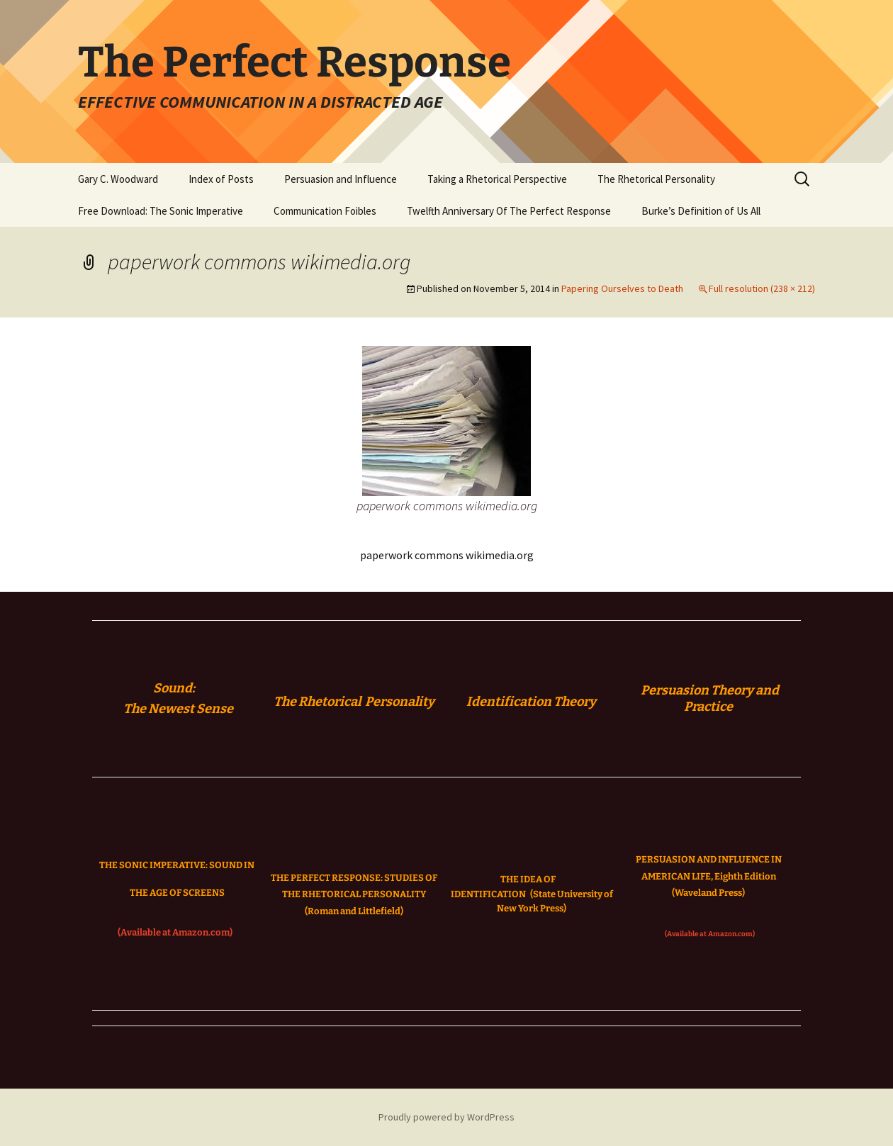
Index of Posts (221, 179)
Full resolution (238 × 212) (762, 288)
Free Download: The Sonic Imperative (160, 211)
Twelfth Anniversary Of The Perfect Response (509, 211)
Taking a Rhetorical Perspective (497, 179)
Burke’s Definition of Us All (700, 211)
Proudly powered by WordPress (446, 1117)
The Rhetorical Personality (656, 179)
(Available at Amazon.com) (175, 932)
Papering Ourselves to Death (622, 288)
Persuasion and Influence (340, 179)
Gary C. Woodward (118, 179)
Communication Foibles (325, 211)
